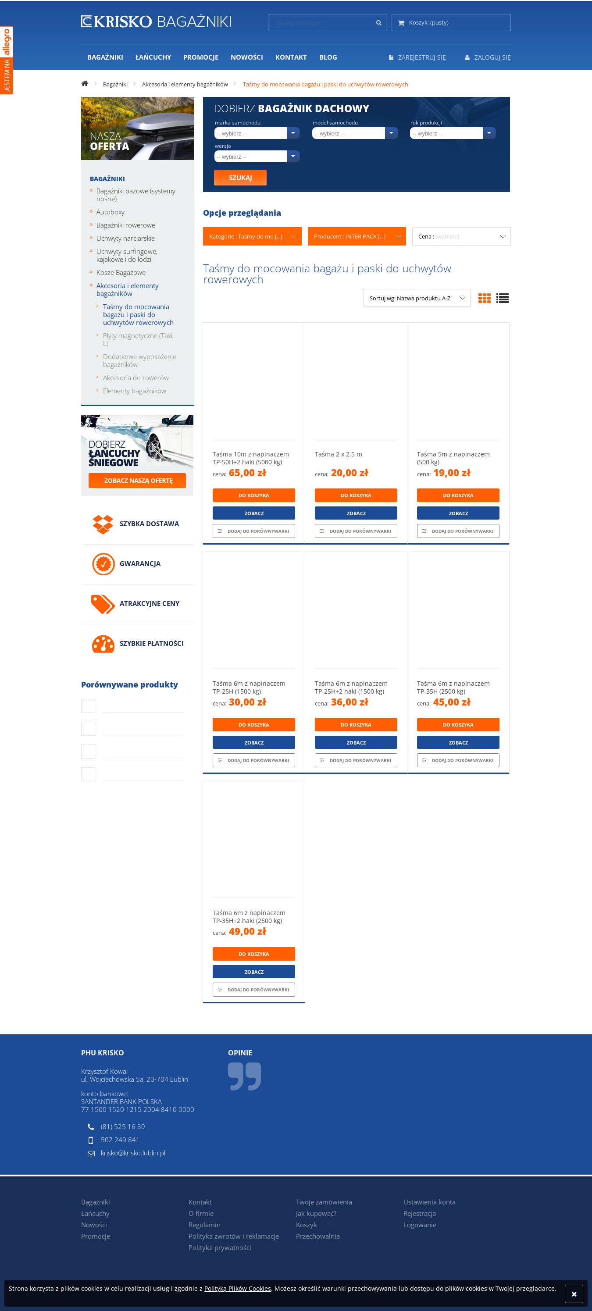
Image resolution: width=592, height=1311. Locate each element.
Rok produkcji (426, 122)
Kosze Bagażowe (121, 272)
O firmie (201, 1213)
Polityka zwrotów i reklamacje (234, 1236)
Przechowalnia (318, 1236)
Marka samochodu (237, 122)
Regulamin (205, 1224)
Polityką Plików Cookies (237, 1288)
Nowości (94, 1224)
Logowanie (419, 1224)
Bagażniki (107, 179)
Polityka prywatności (220, 1247)
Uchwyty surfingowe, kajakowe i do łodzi (126, 255)
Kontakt (200, 1201)
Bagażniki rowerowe (125, 225)
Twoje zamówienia (324, 1201)
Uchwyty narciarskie (125, 238)
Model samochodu (335, 122)
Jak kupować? (316, 1213)
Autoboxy (110, 211)
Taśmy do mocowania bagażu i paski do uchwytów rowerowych (138, 314)
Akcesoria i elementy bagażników (127, 289)
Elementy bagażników (134, 390)
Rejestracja (419, 1213)
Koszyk (306, 1224)
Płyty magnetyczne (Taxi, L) (138, 339)
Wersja (223, 146)
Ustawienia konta (429, 1201)
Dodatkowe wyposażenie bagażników (139, 360)
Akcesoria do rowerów (136, 377)
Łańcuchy (95, 1213)
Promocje (95, 1236)
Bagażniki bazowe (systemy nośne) (135, 194)
